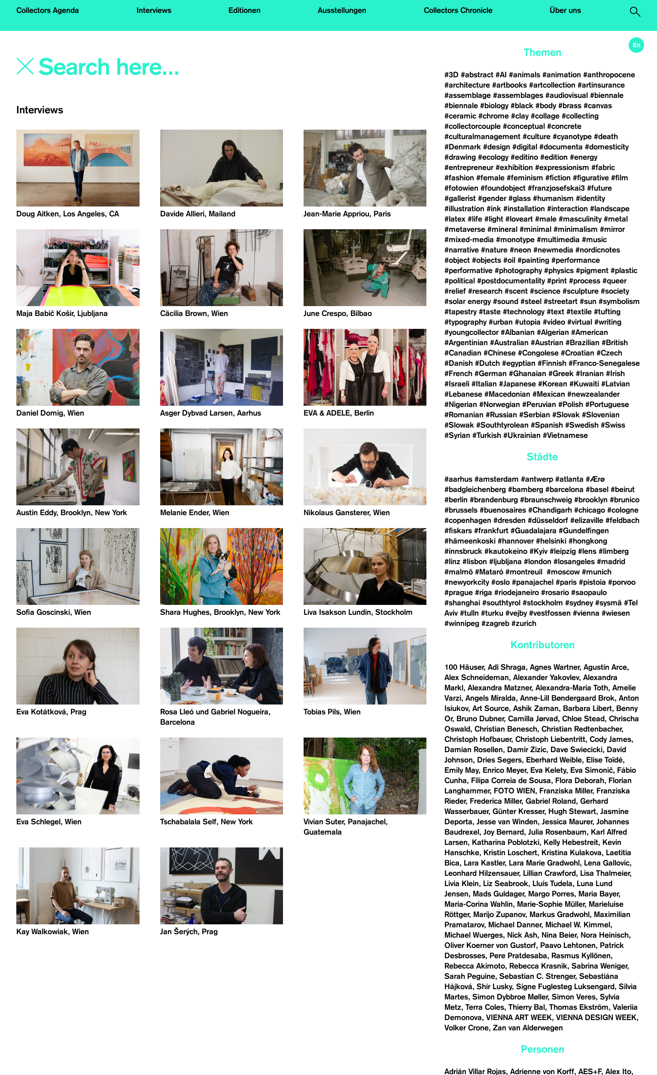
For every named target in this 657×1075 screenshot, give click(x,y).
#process (584, 281)
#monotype (515, 239)
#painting (533, 260)
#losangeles (574, 561)
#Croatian (577, 353)
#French (458, 373)
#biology (494, 105)
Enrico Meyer (504, 770)
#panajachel (533, 582)
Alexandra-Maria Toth (571, 688)
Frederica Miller (495, 801)
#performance (575, 260)
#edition (554, 157)
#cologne (623, 510)
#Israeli (456, 384)
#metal (616, 219)
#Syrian (457, 435)
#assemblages (518, 95)
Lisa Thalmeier (605, 873)
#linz (452, 561)
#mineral (502, 229)
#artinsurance (601, 85)
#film (619, 178)
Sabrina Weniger (599, 966)
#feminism (525, 178)
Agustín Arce (605, 667)
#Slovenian (601, 415)
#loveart (519, 219)
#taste (490, 312)
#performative (468, 270)
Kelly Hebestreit (571, 842)
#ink (494, 209)
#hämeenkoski (470, 541)
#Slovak (566, 415)
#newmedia (553, 250)
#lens (587, 551)
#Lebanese (463, 394)
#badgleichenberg (475, 489)
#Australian (509, 342)
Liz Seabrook (505, 883)
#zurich (523, 623)
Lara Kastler (484, 863)
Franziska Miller (565, 791)
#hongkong (588, 541)
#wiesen (616, 613)
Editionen (244, 10)
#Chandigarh (550, 510)
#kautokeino (505, 551)
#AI (501, 75)
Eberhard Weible (554, 760)
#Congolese (538, 353)
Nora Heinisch (605, 935)
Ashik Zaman (536, 708)
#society (615, 291)
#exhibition (514, 167)
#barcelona (564, 489)
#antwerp (537, 479)
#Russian (501, 415)
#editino (524, 157)
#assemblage (467, 95)
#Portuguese (607, 404)
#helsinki (551, 541)
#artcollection (552, 85)
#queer (614, 281)
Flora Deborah (579, 780)
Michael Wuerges (473, 935)
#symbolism (619, 301)
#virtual (579, 322)
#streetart (561, 301)
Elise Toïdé (604, 760)
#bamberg (525, 489)
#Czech (609, 353)
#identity (590, 198)
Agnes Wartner (554, 667)
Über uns (565, 10)
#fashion (459, 178)
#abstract (477, 75)
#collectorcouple (472, 126)
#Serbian (534, 415)
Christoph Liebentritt (550, 739)
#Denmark (462, 147)
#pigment (592, 270)
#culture (537, 136)
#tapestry (460, 312)
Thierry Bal (526, 1007)
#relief (455, 291)
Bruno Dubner (480, 719)
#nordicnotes (597, 250)
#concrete (564, 126)
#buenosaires (503, 510)
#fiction (558, 178)
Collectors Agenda (47, 10)
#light (493, 219)
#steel (530, 301)
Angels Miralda (490, 698)
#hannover (516, 541)
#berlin (456, 500)
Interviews (154, 10)
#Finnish (552, 363)
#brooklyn (591, 500)
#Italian (484, 384)
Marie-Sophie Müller (550, 904)
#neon (520, 250)
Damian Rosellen (473, 749)
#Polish (570, 404)
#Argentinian (466, 342)
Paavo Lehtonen (568, 945)
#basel (597, 489)
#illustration (464, 209)
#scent (516, 291)
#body (545, 105)
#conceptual (524, 126)
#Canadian (462, 353)
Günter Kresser (518, 811)
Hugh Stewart (572, 811)
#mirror (612, 229)
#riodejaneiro (516, 592)
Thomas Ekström (578, 1007)
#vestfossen (550, 613)
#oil (509, 260)
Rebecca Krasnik (538, 966)
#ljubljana (505, 561)
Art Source (490, 708)
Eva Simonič (591, 770)
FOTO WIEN (514, 791)
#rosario (555, 592)
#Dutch (487, 363)
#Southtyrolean (502, 425)
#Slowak (459, 425)
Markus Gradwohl (559, 914)
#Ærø (595, 479)
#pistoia (592, 582)
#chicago (589, 510)
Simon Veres (574, 997)
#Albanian (518, 332)
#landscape (610, 209)
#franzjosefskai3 (556, 188)
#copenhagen (467, 520)
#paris (566, 582)
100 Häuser (464, 667)
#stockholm (543, 603)
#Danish (458, 363)
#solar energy (467, 301)
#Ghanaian (527, 373)
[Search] (162, 67)
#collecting (580, 116)
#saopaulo (589, 592)
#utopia (528, 322)
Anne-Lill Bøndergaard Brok (567, 698)
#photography (518, 270)
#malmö (458, 572)
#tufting (607, 312)
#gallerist (460, 198)
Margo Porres (551, 894)
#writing (607, 322)
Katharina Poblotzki (505, 842)
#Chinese (500, 353)
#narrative (461, 250)
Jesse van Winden (507, 822)
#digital (524, 147)
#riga (483, 592)
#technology (523, 312)
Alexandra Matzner (499, 688)
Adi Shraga (507, 667)
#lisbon (474, 561)
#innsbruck (463, 551)
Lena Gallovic (607, 863)
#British (615, 342)
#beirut (623, 489)
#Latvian (615, 384)
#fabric (603, 167)
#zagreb (495, 623)
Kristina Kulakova (571, 852)
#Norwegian (499, 404)
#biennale (607, 95)
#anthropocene (609, 75)
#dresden (509, 520)
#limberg (614, 551)
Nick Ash (522, 935)
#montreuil (524, 572)
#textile (579, 312)
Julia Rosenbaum (557, 832)
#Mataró (489, 572)
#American (589, 332)
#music (594, 239)
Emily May (461, 770)
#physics (559, 270)
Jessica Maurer (567, 822)
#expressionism (562, 167)
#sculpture (581, 291)
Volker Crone (466, 1028)
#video (554, 322)
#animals (524, 75)
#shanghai (462, 603)
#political (459, 281)
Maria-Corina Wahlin (478, 904)
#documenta (561, 147)
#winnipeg (461, 623)
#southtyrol (501, 603)
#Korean (552, 384)
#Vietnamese (565, 435)
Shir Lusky (494, 986)
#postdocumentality (511, 281)
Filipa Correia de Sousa (511, 780)
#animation (561, 75)
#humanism (553, 198)
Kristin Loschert (510, 852)
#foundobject (503, 188)
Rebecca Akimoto (474, 966)
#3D (451, 75)
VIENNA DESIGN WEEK (596, 1017)
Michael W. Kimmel (577, 925)
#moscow (563, 572)
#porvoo (622, 582)
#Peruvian (539, 404)
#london (537, 561)
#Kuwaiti (584, 384)
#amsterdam (496, 479)
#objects (486, 260)
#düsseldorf (548, 520)
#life (475, 219)
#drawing (460, 157)
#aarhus (458, 479)
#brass (569, 105)
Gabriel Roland (551, 801)
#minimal (535, 229)
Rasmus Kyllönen (581, 956)
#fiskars (458, 530)
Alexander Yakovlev (546, 677)
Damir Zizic (526, 749)
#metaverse (464, 229)
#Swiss (613, 425)
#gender (492, 198)
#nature (494, 250)
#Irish (615, 373)
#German (490, 373)
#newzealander (593, 394)
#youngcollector (471, 332)
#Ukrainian (522, 435)
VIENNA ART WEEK (519, 1017)
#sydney (579, 603)
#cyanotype (572, 136)
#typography (465, 322)
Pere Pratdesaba (518, 956)
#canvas (598, 105)
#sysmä (608, 603)
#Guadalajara (534, 530)
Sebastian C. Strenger (537, 976)
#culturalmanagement (482, 136)
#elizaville (586, 520)
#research (485, 291)
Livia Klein (461, 883)
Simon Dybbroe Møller (510, 997)
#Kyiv (538, 551)
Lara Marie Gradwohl (544, 863)
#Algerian (553, 332)
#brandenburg (494, 500)
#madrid (611, 561)
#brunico (624, 500)
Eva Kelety (548, 770)
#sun (588, 301)
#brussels (461, 510)
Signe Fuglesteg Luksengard (565, 986)
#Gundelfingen (584, 530)
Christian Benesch (505, 729)
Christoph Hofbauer (477, 739)
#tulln (469, 613)
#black (522, 105)
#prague (458, 592)
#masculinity (580, 219)
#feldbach (622, 520)
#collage (545, 116)
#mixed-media (469, 239)
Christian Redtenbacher (581, 729)
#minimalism (576, 229)
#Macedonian (507, 394)
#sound (505, 301)
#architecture (467, 85)
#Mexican (548, 394)
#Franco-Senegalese (604, 363)
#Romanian (464, 415)
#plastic (624, 270)
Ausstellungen (342, 10)
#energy (583, 157)
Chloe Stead (583, 719)
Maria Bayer (598, 894)
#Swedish (582, 425)
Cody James (610, 739)
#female (490, 178)
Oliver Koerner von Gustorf (490, 945)
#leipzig (563, 551)
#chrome (493, 116)
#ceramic (460, 116)
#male (546, 219)
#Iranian (590, 373)
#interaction (567, 209)
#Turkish (486, 435)
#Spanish (547, 425)
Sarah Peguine (469, 976)
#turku (492, 613)
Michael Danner (514, 925)
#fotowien (461, 188)
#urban (501, 322)
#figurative (591, 178)
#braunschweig (546, 500)
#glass (519, 198)
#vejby (516, 613)
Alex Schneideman (476, 677)
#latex (454, 219)
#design (496, 147)
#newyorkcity (466, 582)
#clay (520, 116)
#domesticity (607, 147)
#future (599, 188)
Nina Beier (558, 935)
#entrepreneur (468, 167)
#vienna (586, 613)
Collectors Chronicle (458, 10)
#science (545, 291)
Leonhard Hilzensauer (481, 873)
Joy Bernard (504, 832)
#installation (524, 209)
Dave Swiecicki (576, 749)
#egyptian (518, 363)
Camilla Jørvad (533, 719)
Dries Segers (499, 760)
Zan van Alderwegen (528, 1028)
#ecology (493, 157)
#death (606, 136)
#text (555, 312)
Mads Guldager (498, 894)
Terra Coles (484, 1007)
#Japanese (517, 384)
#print (557, 281)
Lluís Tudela (552, 883)
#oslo (500, 582)
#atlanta (569, 479)
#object (457, 260)
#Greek (561, 373)
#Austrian (547, 342)
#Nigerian (460, 404)
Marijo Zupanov (499, 914)
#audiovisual (566, 95)
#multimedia (558, 239)
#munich (596, 572)
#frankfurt (491, 530)
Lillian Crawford (549, 873)
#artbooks (509, 85)
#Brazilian (582, 342)
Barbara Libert (587, 708)
